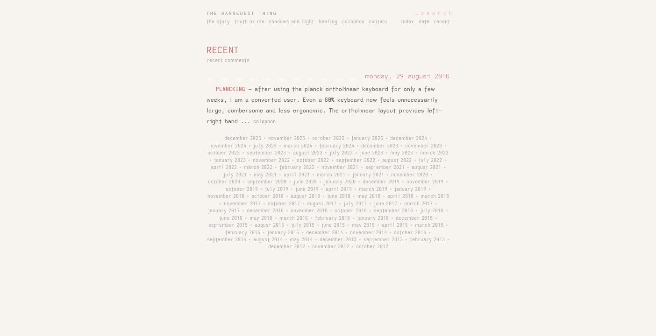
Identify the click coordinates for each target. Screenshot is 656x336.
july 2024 (265, 146)
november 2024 (227, 146)
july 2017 (355, 204)
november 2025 (286, 138)
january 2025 (367, 138)
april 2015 (395, 225)
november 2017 (242, 204)
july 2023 (341, 153)
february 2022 (296, 167)
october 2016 (351, 211)
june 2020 (305, 182)
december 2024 (408, 138)
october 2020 (224, 182)
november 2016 (309, 211)
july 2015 (302, 225)
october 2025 (328, 138)
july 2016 (431, 211)
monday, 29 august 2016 (407, 76)
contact (378, 22)
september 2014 (226, 240)
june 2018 (338, 196)
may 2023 (401, 153)
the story (218, 22)
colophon (353, 22)
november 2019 (424, 182)
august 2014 (268, 240)
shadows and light (291, 22)
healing (328, 22)
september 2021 (385, 167)
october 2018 (267, 196)
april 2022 (224, 167)
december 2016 (265, 211)
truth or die (249, 22)
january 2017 (224, 211)
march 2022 (258, 167)
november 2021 (339, 167)
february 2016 (332, 218)
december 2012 (286, 247)
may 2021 (265, 175)
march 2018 (435, 196)
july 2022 (430, 160)
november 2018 (225, 196)
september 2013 (383, 240)
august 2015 (269, 225)
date (424, 22)
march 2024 (298, 146)
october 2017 (284, 204)
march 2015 (429, 225)
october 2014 (410, 233)
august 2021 (426, 167)
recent (442, 22)
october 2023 (223, 153)
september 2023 (266, 153)
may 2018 (368, 196)
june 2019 (307, 189)
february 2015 (242, 233)
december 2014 (324, 233)
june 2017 (385, 204)
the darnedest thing (242, 13)
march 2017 (418, 204)
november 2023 (423, 146)
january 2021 (368, 175)
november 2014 (368, 233)
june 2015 (333, 225)
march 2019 (373, 189)
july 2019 (276, 189)
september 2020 (266, 182)
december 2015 (414, 218)
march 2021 (331, 175)
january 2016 (373, 218)
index (407, 22)
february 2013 (427, 240)
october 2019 (242, 189)
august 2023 (307, 153)
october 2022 (313, 160)
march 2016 (293, 218)
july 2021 (235, 175)
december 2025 (242, 138)
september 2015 (228, 225)
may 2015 (363, 225)
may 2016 (261, 218)
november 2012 (330, 247)
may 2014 (301, 240)
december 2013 (338, 240)
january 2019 (410, 189)
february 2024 (336, 146)
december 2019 (381, 182)
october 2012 (372, 247)
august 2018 (305, 196)
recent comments (228, 60)
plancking (230, 89)
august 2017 (321, 204)
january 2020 (340, 182)
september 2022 (355, 160)
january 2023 (230, 160)
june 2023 (371, 153)
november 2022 (271, 160)
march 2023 (434, 153)
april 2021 (297, 175)
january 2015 (283, 233)
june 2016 (230, 218)
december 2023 (379, 146)
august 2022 (397, 160)
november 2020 (409, 175)
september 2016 (393, 211)
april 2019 (339, 189)
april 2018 (400, 196)
